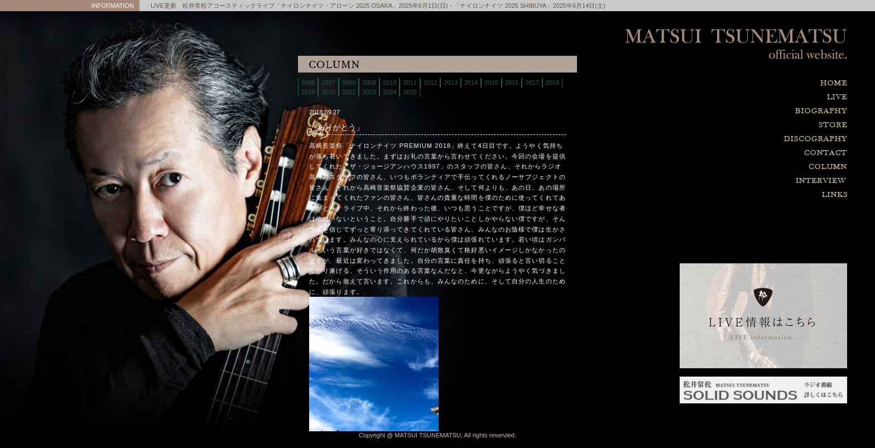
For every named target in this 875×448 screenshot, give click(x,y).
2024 (389, 92)
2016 (511, 82)
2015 (491, 82)
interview (763, 181)
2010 (389, 82)
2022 (348, 92)
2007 (328, 82)
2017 (532, 82)
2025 (409, 92)
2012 (430, 82)
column (763, 167)
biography (763, 111)
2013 (450, 82)
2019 (308, 92)
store (763, 125)
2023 (369, 92)
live (763, 97)
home (763, 83)
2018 (552, 82)
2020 (328, 92)
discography (763, 139)
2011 (409, 82)
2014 (471, 82)
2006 (308, 82)
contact (763, 153)
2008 (369, 82)
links (763, 195)
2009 (348, 82)
